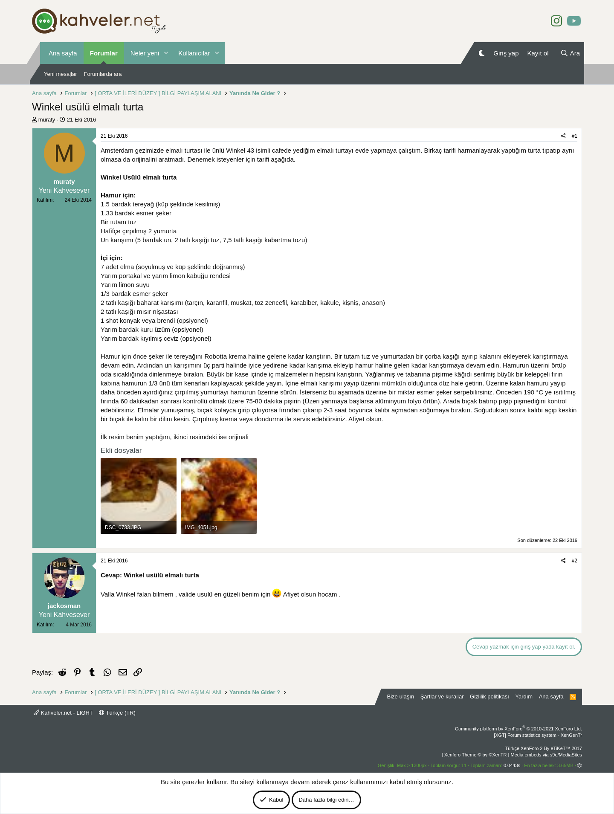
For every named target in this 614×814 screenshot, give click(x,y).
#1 (574, 136)
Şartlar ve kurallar (442, 696)
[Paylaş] (563, 136)
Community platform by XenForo (518, 728)
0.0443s (512, 765)
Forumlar (104, 53)
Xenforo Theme (475, 754)
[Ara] (570, 53)
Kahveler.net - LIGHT (63, 713)
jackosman (64, 605)
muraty (46, 119)
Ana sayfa (63, 53)
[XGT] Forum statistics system (538, 735)
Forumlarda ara (103, 74)
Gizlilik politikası (489, 696)
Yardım (524, 696)
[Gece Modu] (481, 53)
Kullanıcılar (194, 53)
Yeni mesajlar (60, 74)
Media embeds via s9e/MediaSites (546, 754)
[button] (166, 53)
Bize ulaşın (400, 696)
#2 (574, 561)
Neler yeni (144, 53)
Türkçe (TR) (117, 713)
